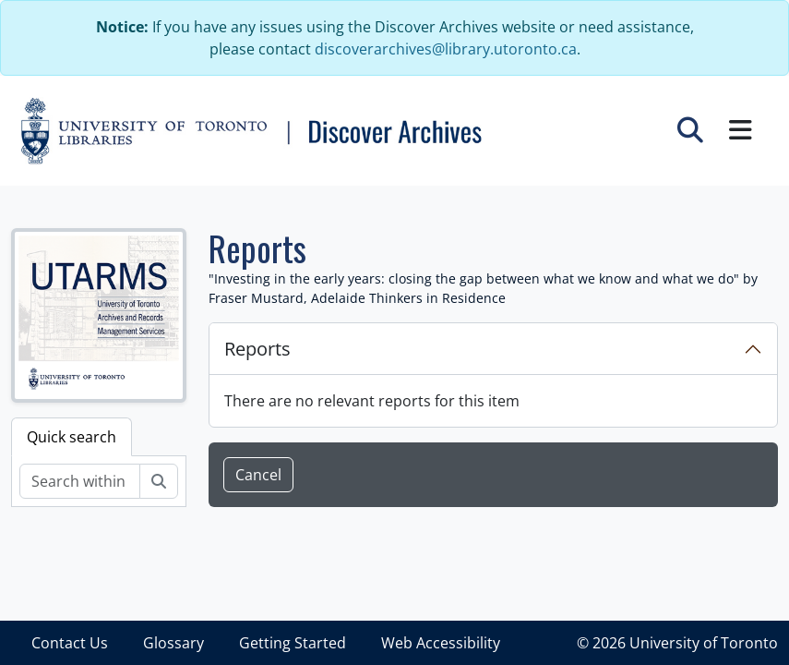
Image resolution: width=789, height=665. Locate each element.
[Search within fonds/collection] (79, 481)
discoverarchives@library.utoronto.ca (446, 49)
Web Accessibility (440, 643)
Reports (257, 348)
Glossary (173, 643)
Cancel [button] (258, 475)
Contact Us (69, 643)
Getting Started (292, 643)
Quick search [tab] (71, 437)
